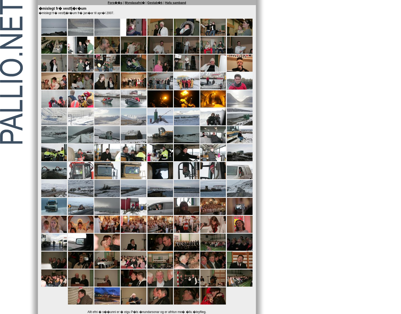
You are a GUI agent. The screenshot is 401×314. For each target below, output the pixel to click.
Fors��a (115, 3)
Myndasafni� (135, 3)
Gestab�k (155, 3)
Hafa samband (175, 3)
